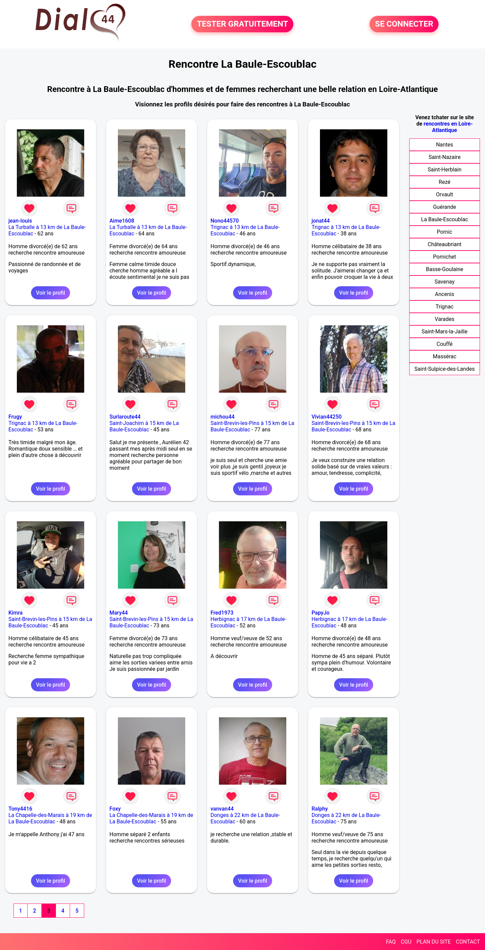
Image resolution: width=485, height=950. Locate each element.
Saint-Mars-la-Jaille (444, 331)
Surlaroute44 (124, 417)
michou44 (222, 417)
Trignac (444, 306)
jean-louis (20, 221)
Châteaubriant (444, 244)
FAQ (391, 942)
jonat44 (321, 221)
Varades (444, 319)
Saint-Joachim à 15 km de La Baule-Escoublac (144, 426)
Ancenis (444, 294)
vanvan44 (222, 809)
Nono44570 (225, 221)
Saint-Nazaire (444, 157)
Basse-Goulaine (444, 269)
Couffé (445, 344)
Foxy (115, 809)
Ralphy (320, 809)
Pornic (444, 232)
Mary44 (118, 613)
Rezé (445, 182)
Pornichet (444, 257)
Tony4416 (20, 809)
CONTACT (468, 942)
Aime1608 (121, 221)
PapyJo (320, 613)
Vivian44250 (327, 417)
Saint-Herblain (444, 169)
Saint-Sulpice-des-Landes (444, 369)
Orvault (444, 194)
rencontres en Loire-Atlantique (448, 127)
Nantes (444, 144)
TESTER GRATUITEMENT (242, 24)
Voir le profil (50, 293)
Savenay (444, 282)
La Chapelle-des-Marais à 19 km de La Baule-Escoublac (50, 818)
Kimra (15, 613)
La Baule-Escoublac (444, 219)
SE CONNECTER (404, 24)
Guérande (444, 207)
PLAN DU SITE (434, 942)
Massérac (444, 356)
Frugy (15, 417)
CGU (406, 942)
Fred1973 (222, 613)
